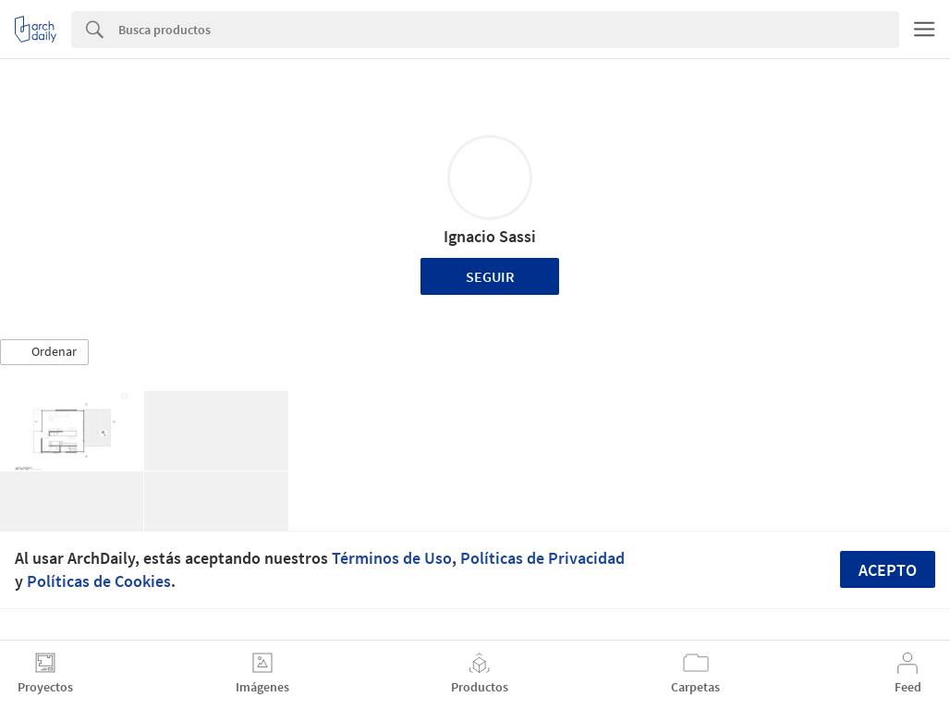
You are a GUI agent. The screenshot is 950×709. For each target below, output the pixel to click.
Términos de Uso (392, 557)
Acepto (888, 570)
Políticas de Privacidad (542, 557)
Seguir (490, 276)
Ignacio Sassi (490, 236)
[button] (44, 352)
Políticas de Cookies (99, 581)
